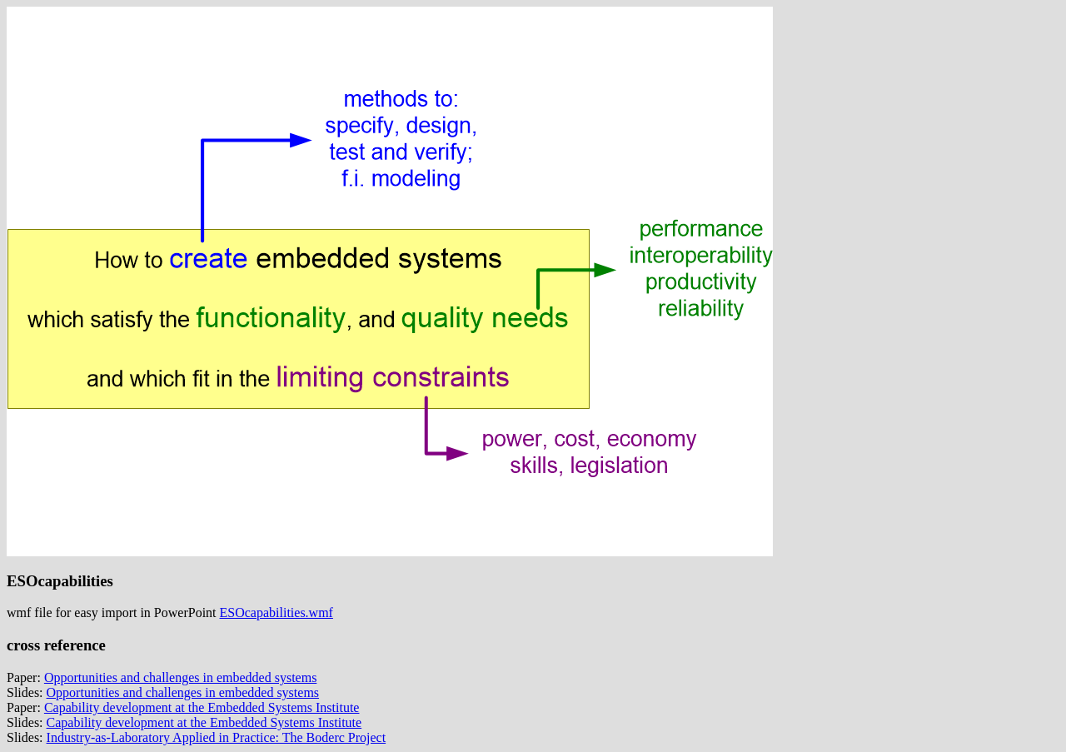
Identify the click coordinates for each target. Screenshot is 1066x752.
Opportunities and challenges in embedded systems (180, 677)
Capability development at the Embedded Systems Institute (202, 707)
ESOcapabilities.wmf (276, 612)
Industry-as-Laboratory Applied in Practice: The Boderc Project (216, 737)
